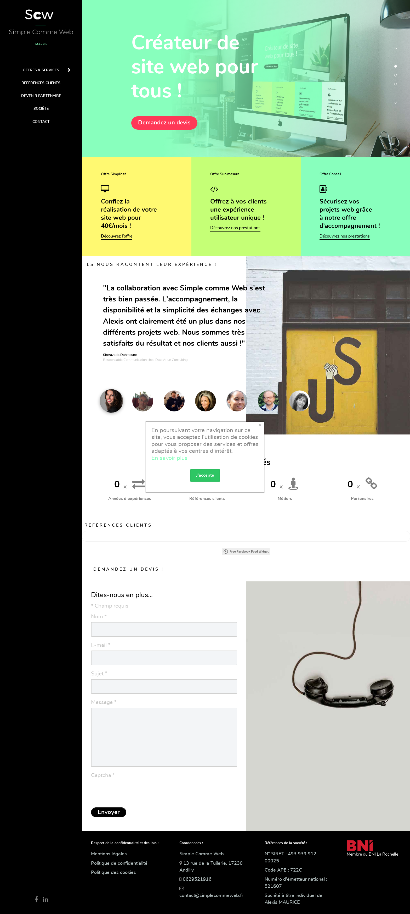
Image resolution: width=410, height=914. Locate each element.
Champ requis (109, 606)
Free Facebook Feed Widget (246, 551)
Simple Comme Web (201, 854)
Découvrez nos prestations (235, 228)
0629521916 (197, 879)
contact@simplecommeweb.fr (211, 895)
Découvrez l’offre (116, 236)
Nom (99, 616)
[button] (395, 51)
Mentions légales (109, 854)
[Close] (260, 425)
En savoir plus (169, 458)
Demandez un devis (164, 122)
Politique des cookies (113, 872)
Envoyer (108, 812)
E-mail (100, 645)
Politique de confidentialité (119, 863)
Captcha (103, 775)
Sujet (99, 673)
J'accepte (205, 475)
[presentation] (130, 791)
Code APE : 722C (283, 870)
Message (103, 702)
